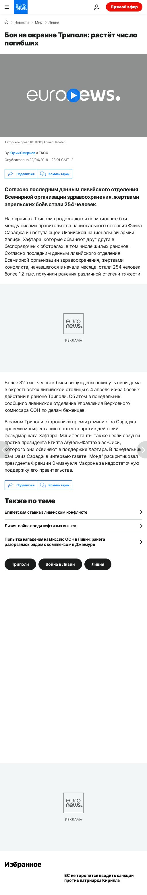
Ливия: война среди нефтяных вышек (40, 525)
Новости (21, 22)
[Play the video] (73, 95)
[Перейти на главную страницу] (21, 7)
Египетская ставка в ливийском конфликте (46, 512)
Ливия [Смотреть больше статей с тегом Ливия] (98, 564)
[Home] (6, 22)
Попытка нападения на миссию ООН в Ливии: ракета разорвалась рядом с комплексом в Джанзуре (55, 542)
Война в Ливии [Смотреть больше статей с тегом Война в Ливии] (60, 564)
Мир (38, 22)
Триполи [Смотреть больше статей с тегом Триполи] (20, 564)
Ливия (54, 22)
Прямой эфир (124, 6)
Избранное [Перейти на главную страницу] (23, 864)
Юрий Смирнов (22, 153)
